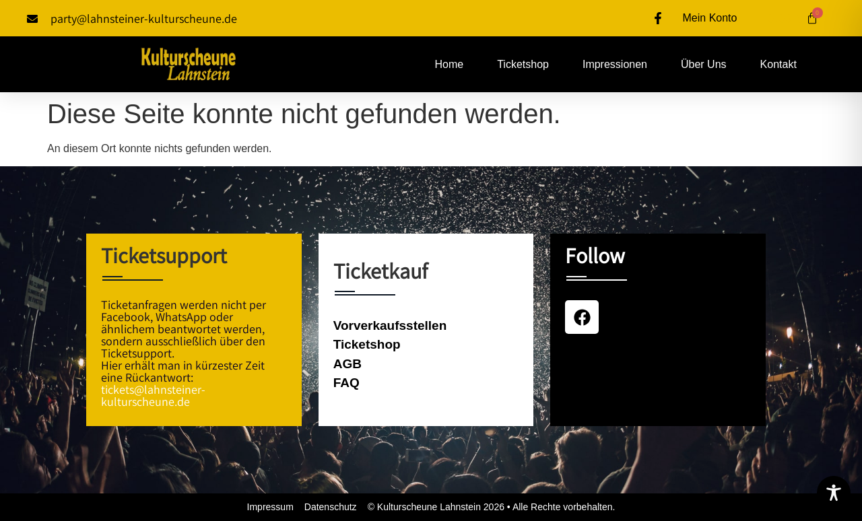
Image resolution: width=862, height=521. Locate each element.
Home (448, 64)
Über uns (704, 64)
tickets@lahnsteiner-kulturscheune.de (153, 395)
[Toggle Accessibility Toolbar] (834, 493)
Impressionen (615, 64)
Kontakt (778, 64)
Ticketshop (523, 64)
